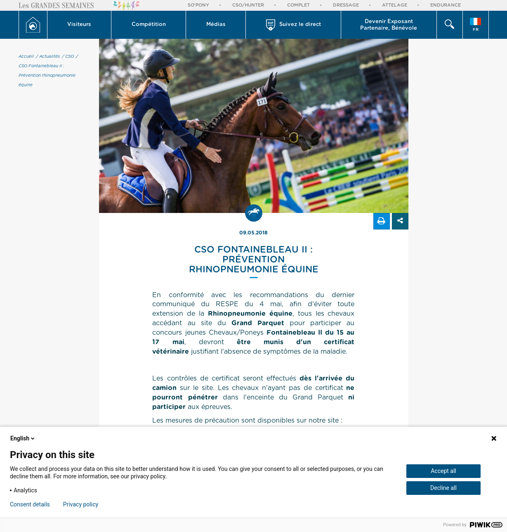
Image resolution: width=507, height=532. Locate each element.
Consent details (30, 504)
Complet (298, 5)
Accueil (26, 56)
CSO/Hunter (248, 5)
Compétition (149, 24)
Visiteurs (79, 24)
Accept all (443, 471)
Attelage (394, 5)
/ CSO (68, 56)
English (23, 438)
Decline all (443, 488)
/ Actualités (48, 56)
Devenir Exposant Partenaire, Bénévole (388, 25)
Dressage (346, 5)
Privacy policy (80, 504)
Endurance (445, 5)
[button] (79, 25)
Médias (216, 24)
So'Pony (198, 5)
